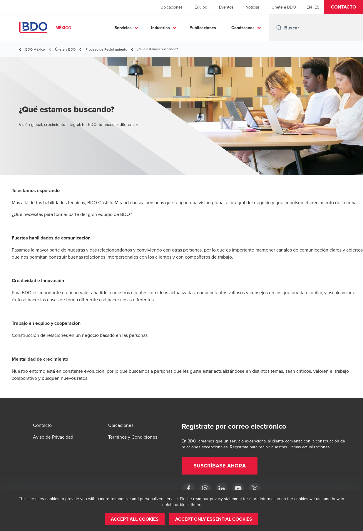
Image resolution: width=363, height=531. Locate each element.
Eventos (226, 7)
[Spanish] (317, 7)
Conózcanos (243, 28)
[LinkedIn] (222, 489)
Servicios (123, 28)
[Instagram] (205, 489)
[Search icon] (279, 28)
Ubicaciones (171, 7)
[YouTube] (238, 489)
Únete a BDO (284, 7)
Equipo (201, 7)
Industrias (160, 28)
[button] (343, 7)
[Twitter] (254, 489)
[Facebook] (189, 489)
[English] (309, 7)
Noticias (252, 7)
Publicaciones (203, 28)
